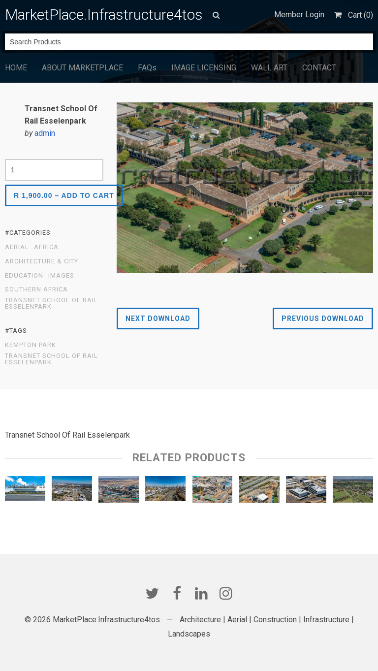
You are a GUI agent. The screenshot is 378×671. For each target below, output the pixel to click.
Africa (46, 247)
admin (44, 133)
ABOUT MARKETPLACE (82, 67)
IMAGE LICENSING (203, 67)
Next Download (158, 318)
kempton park (30, 345)
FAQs (147, 67)
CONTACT (319, 67)
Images (61, 275)
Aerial (17, 247)
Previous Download (323, 318)
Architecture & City (41, 261)
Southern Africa (36, 289)
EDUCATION (24, 275)
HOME (16, 67)
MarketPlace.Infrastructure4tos (104, 14)
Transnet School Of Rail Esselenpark (51, 303)
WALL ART (269, 67)
